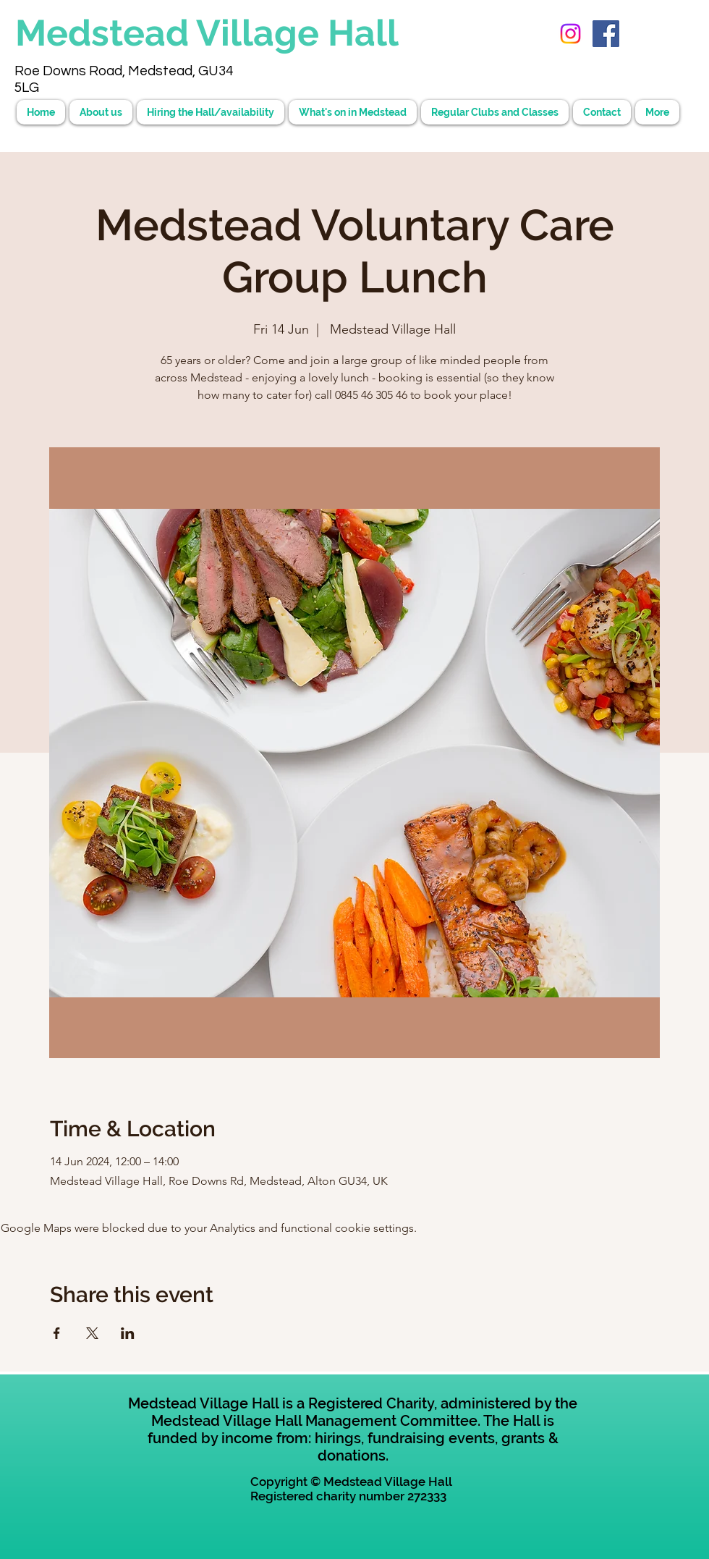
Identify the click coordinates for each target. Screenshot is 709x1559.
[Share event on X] (92, 1333)
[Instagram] (570, 33)
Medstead (105, 33)
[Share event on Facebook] (57, 1333)
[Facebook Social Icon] (606, 33)
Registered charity (303, 1496)
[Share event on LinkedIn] (128, 1333)
